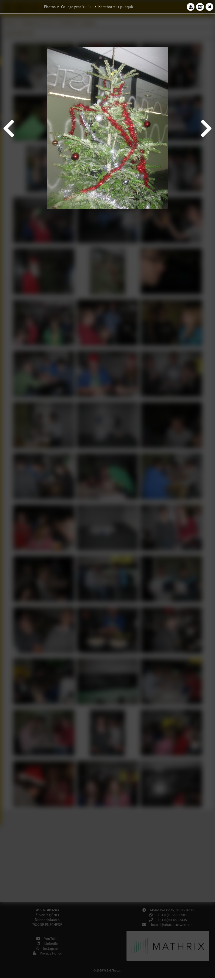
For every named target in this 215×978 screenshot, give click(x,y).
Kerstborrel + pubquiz (115, 6)
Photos (50, 6)
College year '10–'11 (77, 6)
